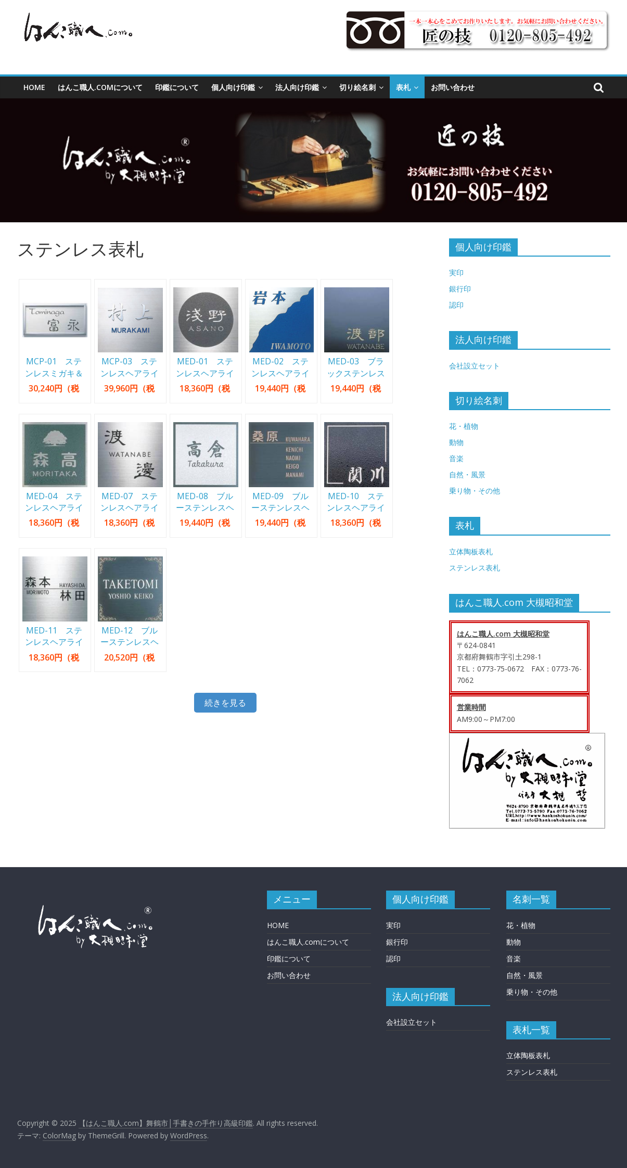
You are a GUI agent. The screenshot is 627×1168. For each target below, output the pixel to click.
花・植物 (463, 426)
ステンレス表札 (474, 568)
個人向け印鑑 (233, 87)
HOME (34, 87)
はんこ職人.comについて (100, 87)
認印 (456, 305)
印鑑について (177, 87)
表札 (403, 87)
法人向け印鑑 (297, 87)
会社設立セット (474, 366)
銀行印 (460, 289)
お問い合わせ (453, 87)
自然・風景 (467, 474)
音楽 (456, 458)
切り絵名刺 (357, 87)
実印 (456, 272)
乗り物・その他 (474, 491)
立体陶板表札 (471, 551)
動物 (456, 442)
